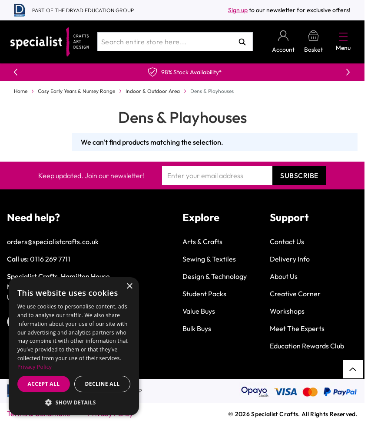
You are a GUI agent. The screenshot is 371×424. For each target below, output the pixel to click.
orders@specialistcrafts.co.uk (53, 241)
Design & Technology (214, 276)
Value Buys (198, 311)
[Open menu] (343, 36)
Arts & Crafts (202, 241)
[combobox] (175, 41)
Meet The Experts (297, 328)
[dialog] (74, 346)
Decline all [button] (102, 384)
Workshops (287, 311)
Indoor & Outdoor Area (153, 91)
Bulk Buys (196, 328)
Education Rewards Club (307, 345)
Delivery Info (290, 259)
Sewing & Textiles (209, 259)
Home (20, 91)
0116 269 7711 (50, 259)
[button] (73, 402)
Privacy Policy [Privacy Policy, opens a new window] (34, 367)
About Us (284, 276)
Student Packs (204, 293)
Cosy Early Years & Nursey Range (76, 91)
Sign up (238, 10)
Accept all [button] (44, 384)
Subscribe (299, 175)
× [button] (129, 286)
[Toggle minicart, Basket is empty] (313, 42)
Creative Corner (295, 293)
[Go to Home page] (49, 41)
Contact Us (287, 241)
